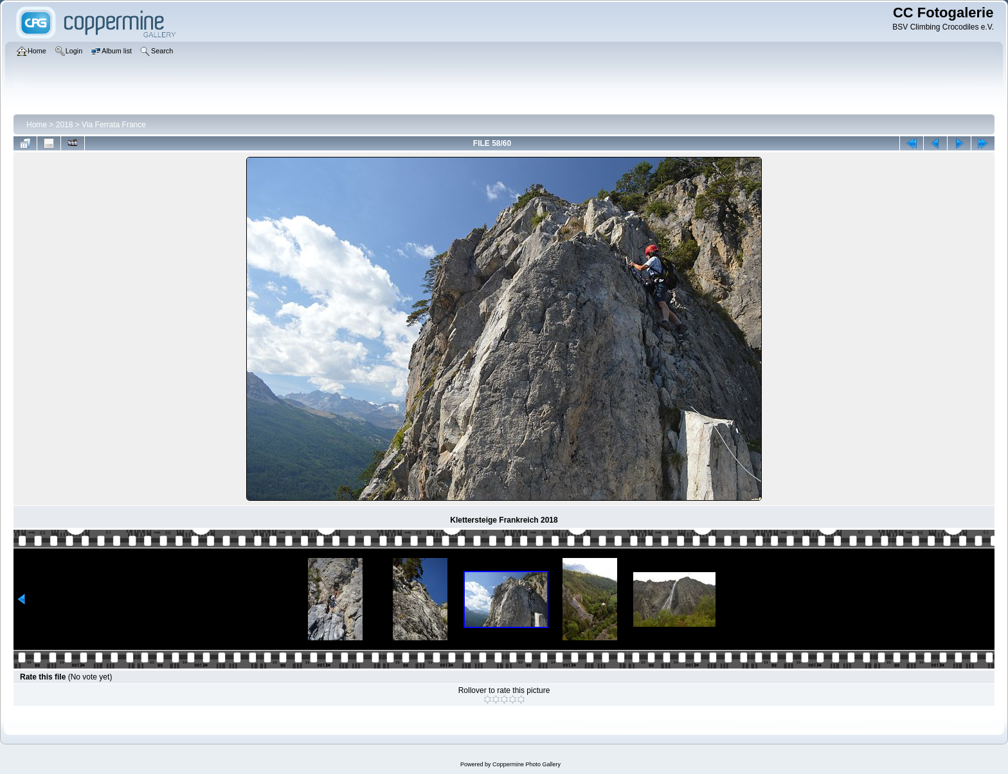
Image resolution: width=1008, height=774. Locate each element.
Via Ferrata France (114, 124)
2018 (64, 124)
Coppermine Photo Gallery (526, 764)
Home (36, 124)
